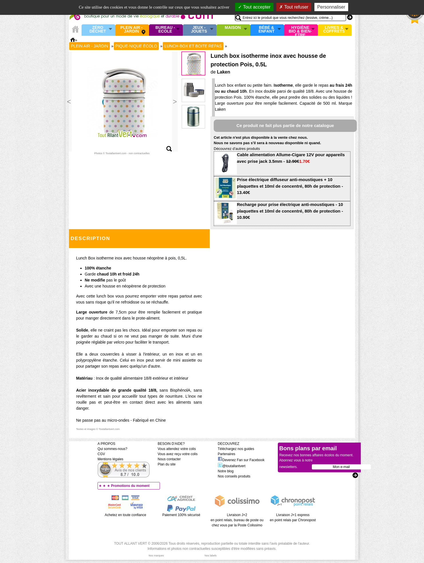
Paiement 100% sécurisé (181, 515)
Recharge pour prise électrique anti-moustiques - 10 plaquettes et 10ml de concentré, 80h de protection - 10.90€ (290, 211)
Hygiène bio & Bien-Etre (300, 30)
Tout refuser (293, 7)
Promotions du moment (130, 486)
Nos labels (211, 555)
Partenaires (226, 454)
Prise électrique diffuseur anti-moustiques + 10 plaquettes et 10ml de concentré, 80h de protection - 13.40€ (290, 186)
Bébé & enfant (267, 29)
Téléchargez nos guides (236, 449)
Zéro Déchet (98, 29)
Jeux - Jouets (199, 29)
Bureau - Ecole (165, 29)
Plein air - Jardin (131, 29)
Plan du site (167, 464)
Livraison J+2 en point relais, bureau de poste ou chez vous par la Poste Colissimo (237, 520)
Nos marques (156, 555)
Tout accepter (254, 7)
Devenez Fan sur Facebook (241, 460)
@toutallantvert (231, 466)
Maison (233, 28)
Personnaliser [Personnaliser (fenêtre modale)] (331, 7)
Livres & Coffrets (334, 29)
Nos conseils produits (234, 476)
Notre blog (225, 471)
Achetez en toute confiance (125, 515)
